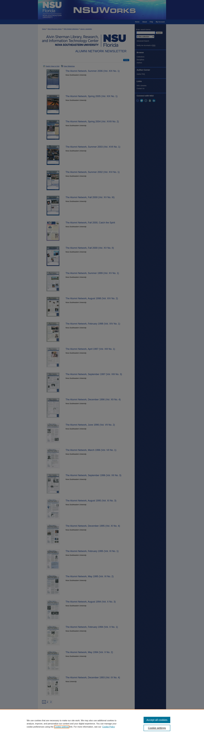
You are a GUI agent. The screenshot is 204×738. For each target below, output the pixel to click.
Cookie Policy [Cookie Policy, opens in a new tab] (108, 727)
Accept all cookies (156, 719)
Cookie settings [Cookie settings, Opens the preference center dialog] (157, 727)
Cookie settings (62, 727)
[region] (102, 723)
